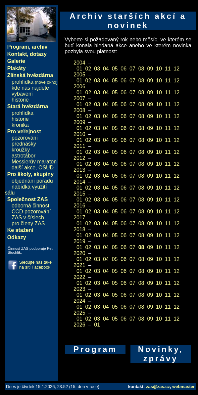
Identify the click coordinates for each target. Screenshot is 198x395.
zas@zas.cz (158, 386)
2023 (79, 289)
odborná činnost (30, 205)
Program (18, 47)
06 (123, 68)
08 (141, 68)
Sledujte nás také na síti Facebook (35, 265)
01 (79, 68)
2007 (79, 98)
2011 (79, 146)
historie (20, 100)
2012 (79, 158)
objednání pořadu (32, 181)
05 (115, 68)
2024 (79, 301)
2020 (79, 253)
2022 (79, 277)
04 (106, 68)
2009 (79, 122)
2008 (79, 110)
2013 (79, 170)
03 (97, 68)
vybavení (22, 94)
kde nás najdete (30, 88)
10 (159, 68)
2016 (79, 205)
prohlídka (35, 82)
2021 (79, 265)
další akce (23, 167)
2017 (79, 217)
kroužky (21, 150)
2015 (79, 194)
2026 (79, 325)
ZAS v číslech (28, 217)
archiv (39, 47)
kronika (20, 125)
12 (176, 68)
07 (132, 68)
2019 (79, 241)
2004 (79, 63)
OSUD (46, 167)
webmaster (183, 386)
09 (150, 68)
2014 (79, 182)
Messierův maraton (34, 161)
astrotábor (23, 155)
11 (168, 68)
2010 (79, 134)
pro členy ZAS (28, 223)
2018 (79, 229)
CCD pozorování (31, 211)
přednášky (24, 144)
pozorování (25, 138)
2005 (79, 74)
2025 (79, 313)
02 (88, 68)
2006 (79, 86)
